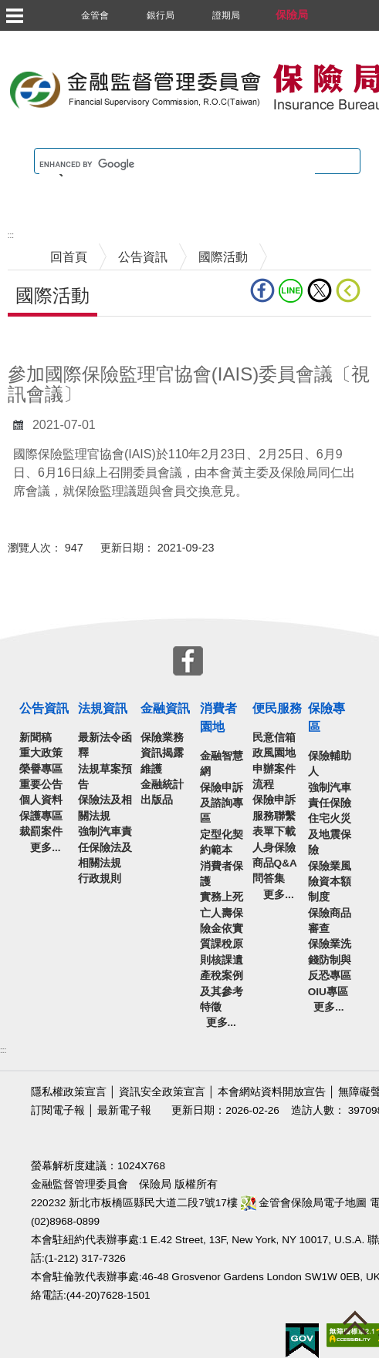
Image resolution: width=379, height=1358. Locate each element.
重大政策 (41, 753)
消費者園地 (218, 717)
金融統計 (162, 784)
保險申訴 (274, 800)
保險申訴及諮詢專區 (221, 803)
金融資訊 (165, 708)
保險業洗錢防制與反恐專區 (329, 959)
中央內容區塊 (45, 340)
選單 (13, 15)
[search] (177, 165)
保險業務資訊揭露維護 (162, 753)
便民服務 (277, 708)
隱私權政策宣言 (69, 1092)
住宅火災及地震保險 (329, 834)
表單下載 (274, 831)
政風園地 (274, 753)
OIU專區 (328, 992)
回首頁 (68, 256)
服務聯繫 (274, 816)
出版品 (156, 800)
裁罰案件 (41, 831)
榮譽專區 (41, 769)
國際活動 (223, 256)
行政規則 (99, 878)
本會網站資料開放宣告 (272, 1092)
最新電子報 (124, 1110)
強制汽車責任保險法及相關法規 (105, 847)
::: (11, 235)
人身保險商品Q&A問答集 (274, 863)
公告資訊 (143, 256)
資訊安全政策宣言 (162, 1092)
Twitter (319, 290)
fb (262, 290)
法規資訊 (102, 708)
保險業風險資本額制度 (329, 882)
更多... (45, 847)
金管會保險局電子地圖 (304, 1203)
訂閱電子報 (58, 1110)
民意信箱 (274, 737)
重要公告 (41, 784)
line (291, 290)
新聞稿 (35, 737)
